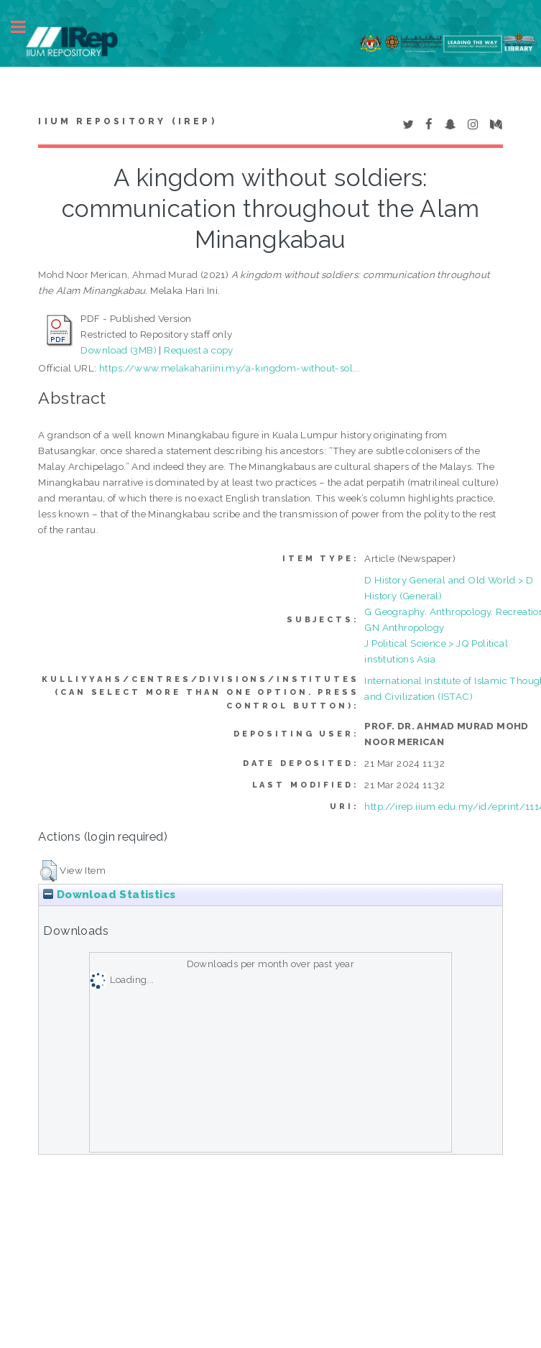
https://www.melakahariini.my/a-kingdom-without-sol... (229, 368)
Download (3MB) (118, 350)
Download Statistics (109, 894)
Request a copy (198, 350)
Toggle (26, 27)
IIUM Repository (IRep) (127, 121)
